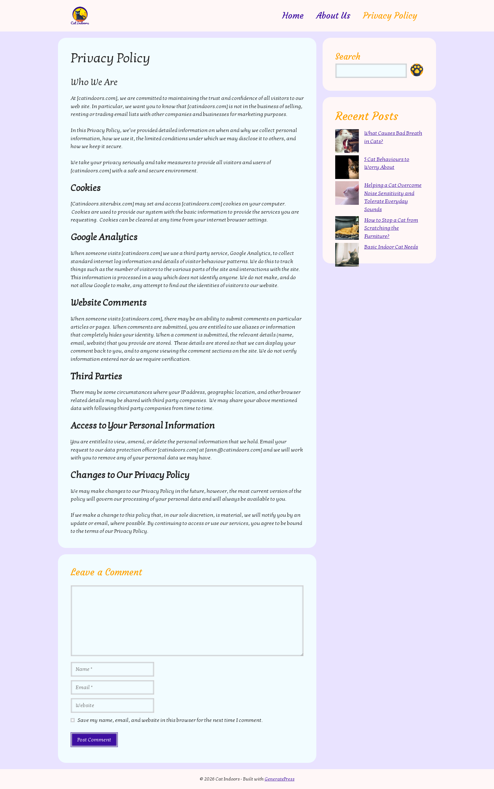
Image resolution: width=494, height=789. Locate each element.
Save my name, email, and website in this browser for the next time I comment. (170, 720)
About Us (333, 15)
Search (347, 56)
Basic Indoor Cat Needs (391, 247)
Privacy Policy (390, 15)
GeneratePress (280, 779)
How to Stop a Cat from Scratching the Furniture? (391, 228)
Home (293, 15)
